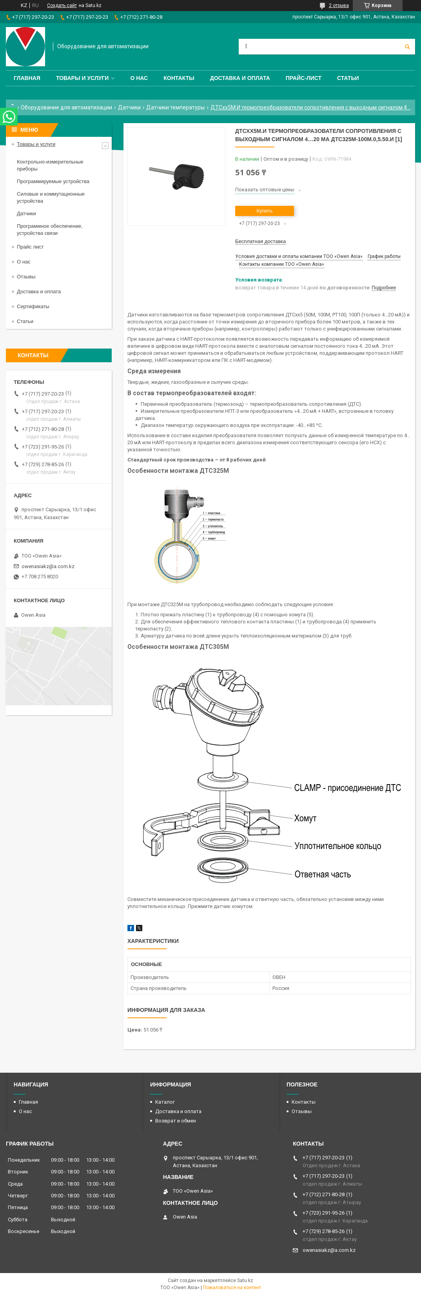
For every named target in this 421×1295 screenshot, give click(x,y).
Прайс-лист (303, 78)
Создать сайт (62, 5)
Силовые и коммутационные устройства (51, 197)
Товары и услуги (82, 78)
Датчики (129, 107)
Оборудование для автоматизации (66, 107)
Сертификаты (33, 306)
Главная (27, 78)
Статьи (348, 78)
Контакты (178, 78)
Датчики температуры (175, 107)
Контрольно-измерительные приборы (50, 165)
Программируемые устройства (53, 181)
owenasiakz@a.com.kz (48, 566)
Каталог (165, 1102)
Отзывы (26, 277)
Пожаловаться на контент (232, 1287)
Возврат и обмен (175, 1121)
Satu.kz (245, 1280)
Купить (264, 211)
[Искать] (407, 46)
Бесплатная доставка (260, 241)
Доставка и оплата (240, 78)
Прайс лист (30, 247)
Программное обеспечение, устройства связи (50, 229)
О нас (139, 78)
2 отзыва (339, 5)
